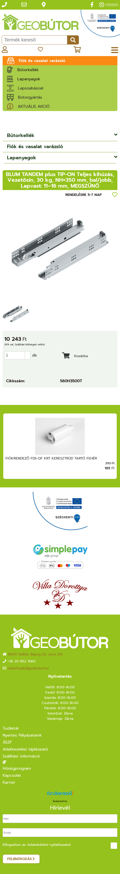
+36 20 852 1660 (21, 661)
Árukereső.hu (60, 801)
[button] (27, 353)
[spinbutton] (18, 355)
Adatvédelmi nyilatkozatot (49, 844)
